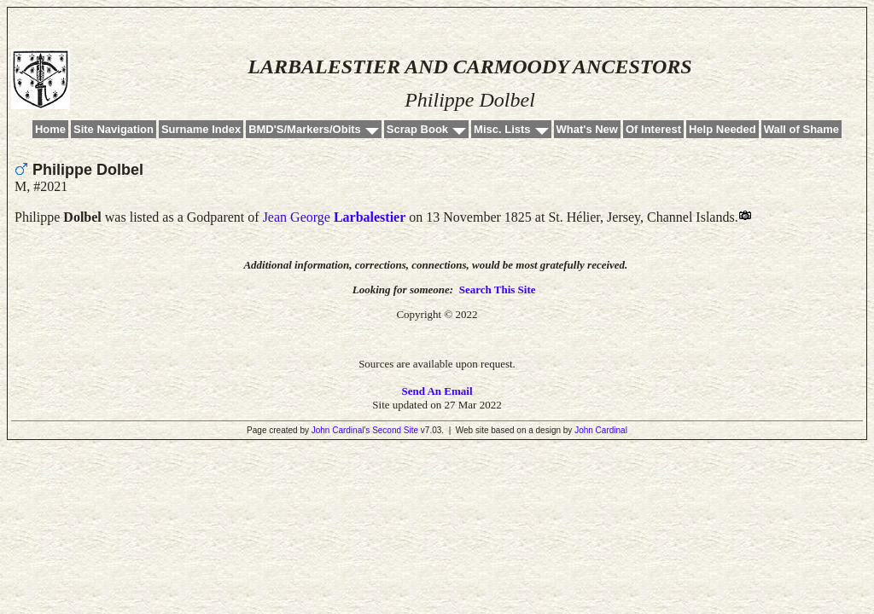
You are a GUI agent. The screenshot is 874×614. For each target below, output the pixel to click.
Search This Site (497, 289)
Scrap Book (417, 129)
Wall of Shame (801, 129)
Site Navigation (113, 129)
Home (50, 129)
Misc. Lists (502, 129)
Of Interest (653, 129)
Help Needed (722, 129)
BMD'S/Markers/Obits (304, 129)
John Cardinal (600, 430)
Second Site (395, 430)
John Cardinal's (341, 430)
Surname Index (201, 129)
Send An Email (436, 391)
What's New (587, 129)
